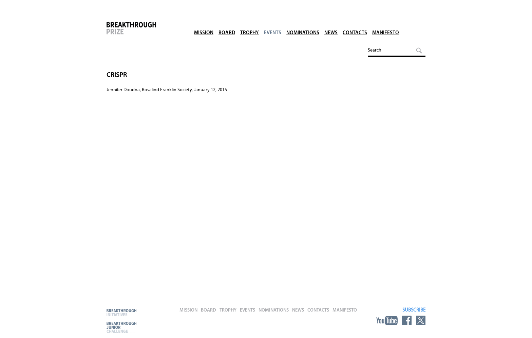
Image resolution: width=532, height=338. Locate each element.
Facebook (407, 320)
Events (272, 23)
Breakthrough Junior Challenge (121, 327)
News (331, 23)
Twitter (420, 320)
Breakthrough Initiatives (121, 312)
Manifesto (385, 23)
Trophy (249, 23)
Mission (203, 23)
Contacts (355, 23)
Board (226, 23)
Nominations (302, 23)
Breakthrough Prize (142, 32)
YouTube (387, 320)
